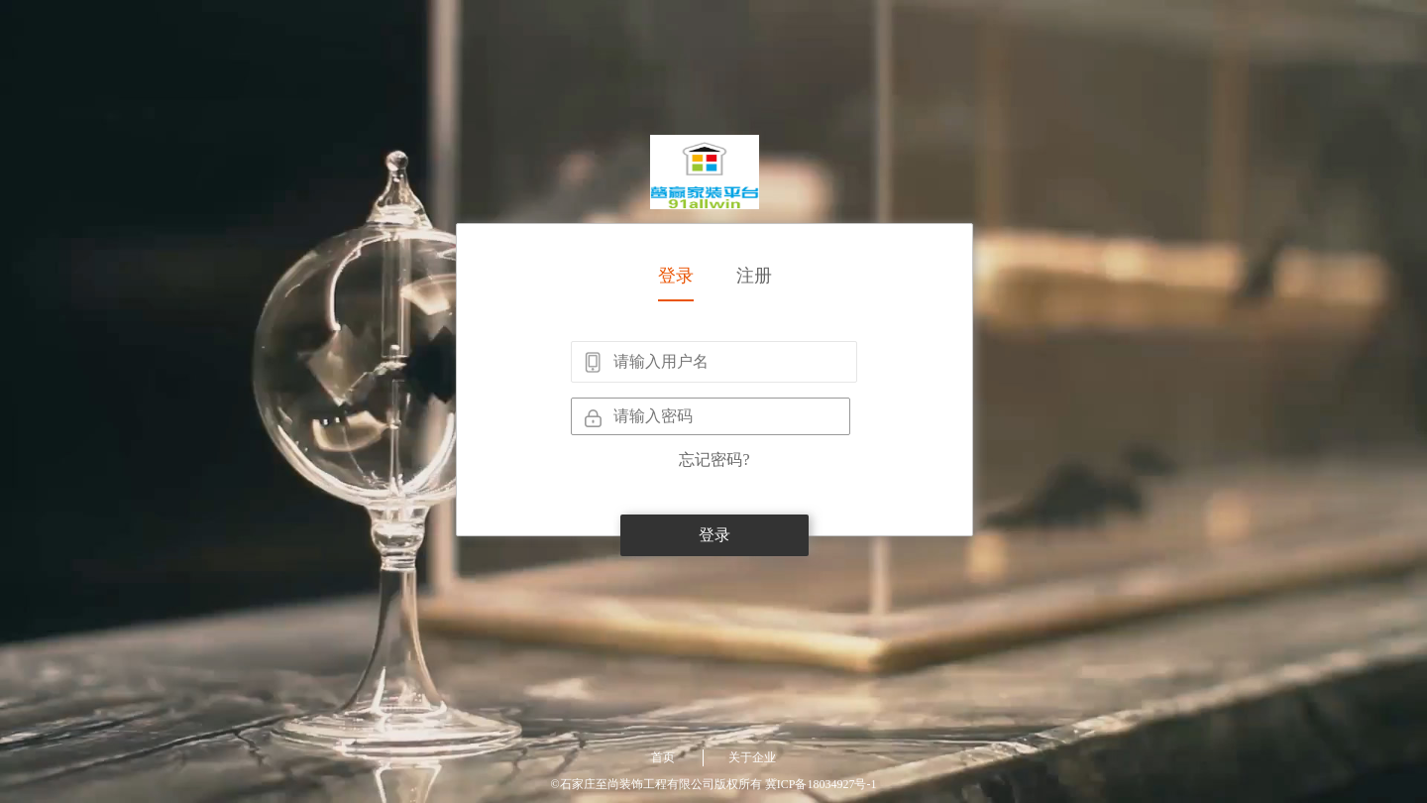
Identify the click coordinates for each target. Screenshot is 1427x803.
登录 (676, 276)
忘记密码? (714, 459)
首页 (663, 757)
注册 (754, 276)
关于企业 (752, 757)
